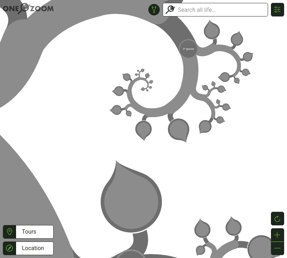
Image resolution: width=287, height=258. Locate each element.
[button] (9, 231)
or (143, 129)
